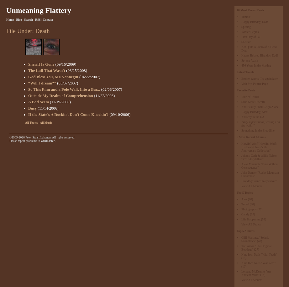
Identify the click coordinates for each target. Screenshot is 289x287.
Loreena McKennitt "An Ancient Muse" (256, 273)
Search (28, 19)
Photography (249, 209)
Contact (48, 19)
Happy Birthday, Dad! (254, 22)
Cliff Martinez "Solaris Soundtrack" (255, 239)
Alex (244, 199)
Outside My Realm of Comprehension (60, 96)
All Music (46, 122)
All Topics (31, 122)
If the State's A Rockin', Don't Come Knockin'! (68, 114)
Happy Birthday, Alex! (255, 112)
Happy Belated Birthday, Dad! (259, 55)
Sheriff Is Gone (41, 64)
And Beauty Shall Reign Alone (260, 107)
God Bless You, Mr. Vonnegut (53, 77)
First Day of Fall (251, 37)
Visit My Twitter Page (254, 83)
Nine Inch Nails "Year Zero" (258, 263)
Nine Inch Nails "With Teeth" (259, 254)
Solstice (246, 42)
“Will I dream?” (42, 83)
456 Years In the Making (256, 65)
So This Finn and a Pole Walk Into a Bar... (64, 89)
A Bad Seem (38, 102)
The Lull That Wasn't (46, 70)
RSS (38, 19)
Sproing (246, 27)
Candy (245, 214)
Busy (32, 108)
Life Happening (250, 219)
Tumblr (245, 17)
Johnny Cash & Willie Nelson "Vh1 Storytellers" (259, 157)
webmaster (48, 141)
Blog (19, 19)
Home (10, 19)
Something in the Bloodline (258, 130)
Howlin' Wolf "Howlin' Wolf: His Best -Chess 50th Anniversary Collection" (258, 147)
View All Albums (251, 186)
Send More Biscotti (253, 102)
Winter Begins (250, 32)
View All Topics (251, 224)
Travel (245, 204)
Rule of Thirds (250, 97)
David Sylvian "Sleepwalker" (259, 181)
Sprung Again (249, 60)
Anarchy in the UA (252, 117)
